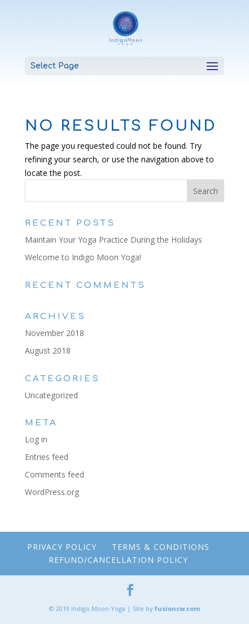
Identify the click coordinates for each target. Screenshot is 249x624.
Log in (36, 439)
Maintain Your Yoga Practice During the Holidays (113, 239)
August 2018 (48, 350)
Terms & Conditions (160, 546)
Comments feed (54, 474)
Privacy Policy (62, 546)
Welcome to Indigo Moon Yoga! (83, 257)
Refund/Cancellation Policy (118, 559)
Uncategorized (51, 395)
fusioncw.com (177, 608)
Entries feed (46, 456)
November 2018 (54, 333)
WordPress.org (52, 492)
